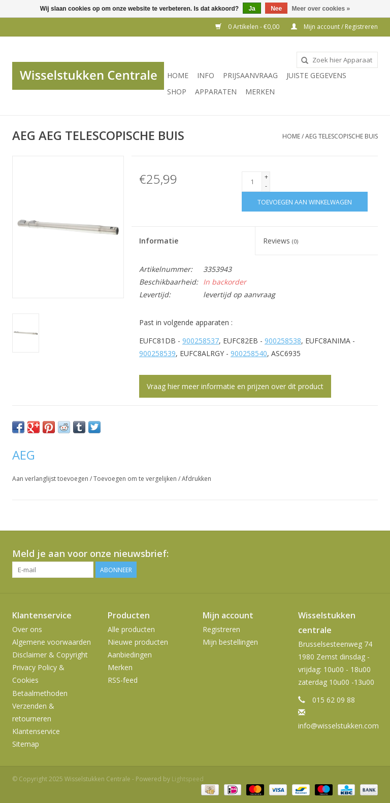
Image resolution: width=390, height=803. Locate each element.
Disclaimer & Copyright (50, 654)
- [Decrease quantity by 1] (266, 186)
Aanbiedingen (130, 654)
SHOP (176, 91)
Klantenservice (36, 731)
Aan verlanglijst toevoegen (51, 478)
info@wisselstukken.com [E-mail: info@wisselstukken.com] (338, 725)
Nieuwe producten (138, 642)
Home (177, 75)
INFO (205, 75)
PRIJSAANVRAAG (250, 75)
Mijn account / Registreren (334, 26)
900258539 (157, 353)
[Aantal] (252, 181)
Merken (260, 91)
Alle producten (131, 629)
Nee (276, 8)
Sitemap (25, 744)
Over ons (27, 629)
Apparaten (216, 91)
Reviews (280, 241)
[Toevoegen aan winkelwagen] (305, 202)
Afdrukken (196, 478)
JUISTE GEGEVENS (316, 75)
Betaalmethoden (40, 693)
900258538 (283, 340)
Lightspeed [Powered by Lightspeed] (188, 779)
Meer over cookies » (321, 8)
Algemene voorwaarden (51, 642)
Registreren (221, 629)
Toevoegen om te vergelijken (135, 478)
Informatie (158, 241)
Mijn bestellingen (230, 642)
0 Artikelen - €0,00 (248, 26)
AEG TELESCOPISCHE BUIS (341, 136)
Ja (251, 8)
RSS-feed (123, 680)
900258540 (249, 353)
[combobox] (337, 60)
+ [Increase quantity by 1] (266, 176)
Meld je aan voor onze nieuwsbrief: (90, 553)
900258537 (200, 340)
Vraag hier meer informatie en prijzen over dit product (235, 386)
